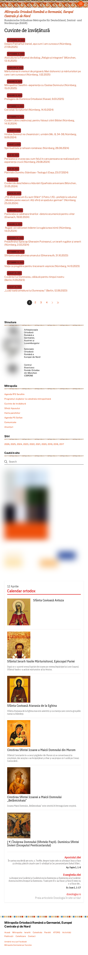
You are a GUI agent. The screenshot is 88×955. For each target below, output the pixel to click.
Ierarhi (27, 932)
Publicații (8, 936)
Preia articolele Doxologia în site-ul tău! (58, 898)
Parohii (47, 932)
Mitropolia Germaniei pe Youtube (18, 945)
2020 (44, 444)
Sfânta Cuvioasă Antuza (48, 600)
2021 (38, 444)
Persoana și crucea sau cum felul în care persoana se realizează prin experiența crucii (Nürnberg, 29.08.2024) (41, 160)
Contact (32, 936)
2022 (32, 444)
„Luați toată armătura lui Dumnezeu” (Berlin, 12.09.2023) (35, 290)
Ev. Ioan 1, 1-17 (73, 887)
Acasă (7, 932)
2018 (55, 444)
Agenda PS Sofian (13, 418)
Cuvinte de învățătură (15, 403)
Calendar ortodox (21, 591)
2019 (50, 444)
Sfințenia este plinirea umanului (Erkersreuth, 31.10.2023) (36, 255)
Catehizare (21, 936)
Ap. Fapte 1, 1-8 (73, 867)
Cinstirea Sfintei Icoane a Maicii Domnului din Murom (41, 750)
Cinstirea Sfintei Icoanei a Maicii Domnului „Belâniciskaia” (34, 798)
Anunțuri (8, 427)
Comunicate (10, 422)
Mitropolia (17, 932)
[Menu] (81, 4)
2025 (13, 444)
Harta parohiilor (12, 413)
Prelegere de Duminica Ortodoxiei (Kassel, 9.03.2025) (34, 99)
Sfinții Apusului (12, 408)
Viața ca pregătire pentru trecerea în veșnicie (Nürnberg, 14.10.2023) (42, 266)
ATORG (56, 932)
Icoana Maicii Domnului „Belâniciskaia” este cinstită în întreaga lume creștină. (41, 805)
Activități (66, 932)
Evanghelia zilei (72, 875)
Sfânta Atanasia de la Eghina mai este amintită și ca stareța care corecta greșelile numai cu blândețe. (44, 712)
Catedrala (37, 932)
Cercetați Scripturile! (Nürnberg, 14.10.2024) (29, 109)
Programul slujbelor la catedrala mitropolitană (27, 399)
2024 (19, 444)
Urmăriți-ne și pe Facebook (15, 942)
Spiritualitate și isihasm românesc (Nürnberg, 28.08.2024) (36, 148)
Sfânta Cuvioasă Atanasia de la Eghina (32, 705)
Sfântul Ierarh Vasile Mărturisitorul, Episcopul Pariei (41, 661)
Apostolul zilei (73, 857)
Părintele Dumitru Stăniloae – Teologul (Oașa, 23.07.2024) (36, 172)
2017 (61, 444)
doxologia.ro (73, 894)
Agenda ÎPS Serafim (14, 394)
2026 (6, 444)
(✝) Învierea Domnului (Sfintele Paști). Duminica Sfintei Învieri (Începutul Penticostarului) (43, 843)
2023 (25, 444)
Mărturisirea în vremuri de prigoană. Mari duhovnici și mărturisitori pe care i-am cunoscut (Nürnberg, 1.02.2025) (42, 73)
